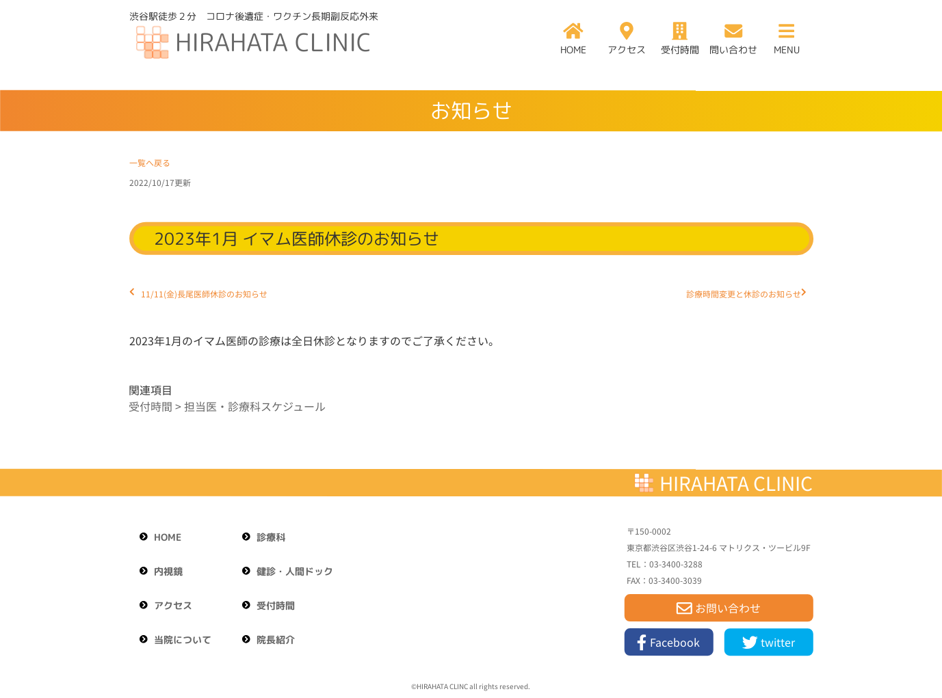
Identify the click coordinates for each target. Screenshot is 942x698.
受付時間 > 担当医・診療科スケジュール (227, 406)
